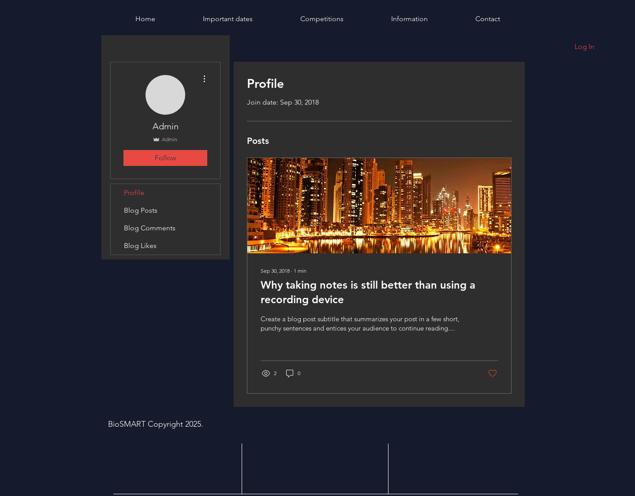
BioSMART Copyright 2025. (156, 424)
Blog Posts (140, 210)
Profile (134, 192)
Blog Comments (150, 228)
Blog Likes (140, 245)
